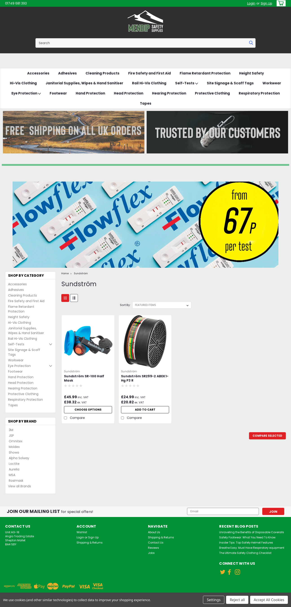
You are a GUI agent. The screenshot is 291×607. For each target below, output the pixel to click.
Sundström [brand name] (72, 371)
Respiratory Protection (259, 93)
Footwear (58, 93)
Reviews (153, 548)
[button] (74, 132)
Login (251, 3)
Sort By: (125, 305)
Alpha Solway (19, 458)
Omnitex (15, 441)
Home (65, 273)
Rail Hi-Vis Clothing (149, 83)
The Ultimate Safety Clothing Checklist (245, 553)
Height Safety (251, 73)
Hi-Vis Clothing (23, 83)
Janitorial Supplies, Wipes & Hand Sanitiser (84, 83)
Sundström (81, 273)
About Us (154, 532)
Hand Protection (90, 93)
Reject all (237, 599)
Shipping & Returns (90, 542)
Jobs (151, 553)
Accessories (38, 73)
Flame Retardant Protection (205, 73)
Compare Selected (267, 436)
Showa (14, 452)
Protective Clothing (212, 93)
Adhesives (67, 73)
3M (11, 430)
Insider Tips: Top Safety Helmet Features (246, 542)
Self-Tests (186, 83)
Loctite (14, 463)
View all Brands (19, 486)
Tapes (145, 103)
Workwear (271, 83)
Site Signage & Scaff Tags (230, 83)
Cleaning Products (102, 73)
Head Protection (128, 93)
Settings (213, 599)
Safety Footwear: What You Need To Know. (247, 537)
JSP (11, 435)
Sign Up (266, 3)
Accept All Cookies (269, 599)
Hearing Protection (169, 93)
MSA (12, 475)
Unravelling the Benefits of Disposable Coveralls (251, 532)
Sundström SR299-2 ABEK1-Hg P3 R (144, 378)
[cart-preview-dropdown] (280, 3)
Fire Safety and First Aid (149, 73)
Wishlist (82, 532)
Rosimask (16, 480)
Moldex (14, 447)
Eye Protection (26, 93)
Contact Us (155, 542)
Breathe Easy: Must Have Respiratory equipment (251, 548)
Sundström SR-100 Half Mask (84, 378)
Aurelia (14, 469)
